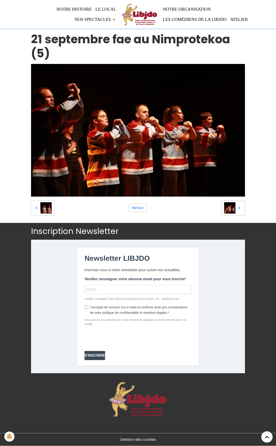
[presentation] (119, 338)
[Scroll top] (267, 437)
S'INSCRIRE (95, 355)
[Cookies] (10, 436)
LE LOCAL (105, 9)
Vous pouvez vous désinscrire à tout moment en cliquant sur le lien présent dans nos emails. (135, 322)
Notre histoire (74, 9)
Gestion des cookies (138, 439)
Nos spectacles (93, 19)
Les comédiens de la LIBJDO (195, 19)
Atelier (239, 19)
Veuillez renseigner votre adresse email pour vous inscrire (135, 279)
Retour (138, 207)
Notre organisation (187, 9)
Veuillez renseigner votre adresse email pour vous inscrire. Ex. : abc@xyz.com (132, 298)
